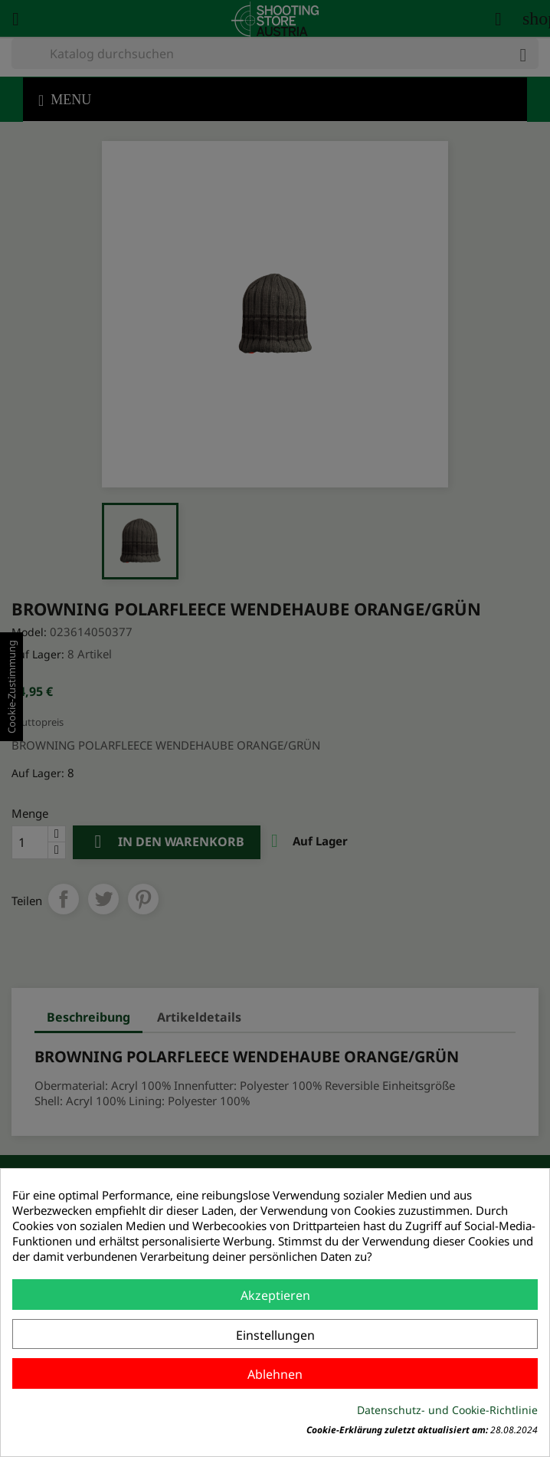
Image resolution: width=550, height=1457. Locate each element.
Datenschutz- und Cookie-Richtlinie (447, 1410)
